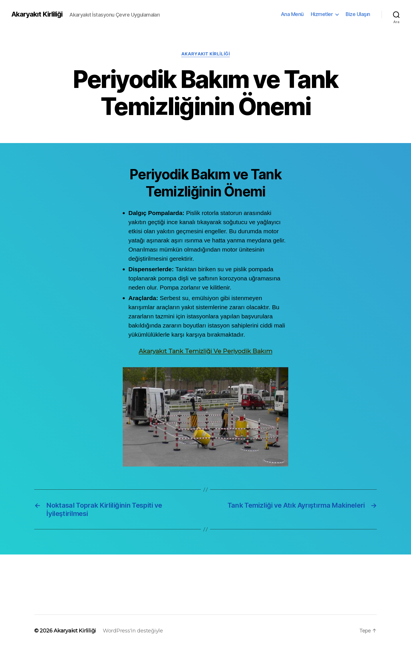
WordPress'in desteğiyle (133, 631)
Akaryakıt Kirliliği (37, 14)
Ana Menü (292, 14)
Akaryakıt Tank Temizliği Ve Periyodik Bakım (205, 351)
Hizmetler (322, 14)
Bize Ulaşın (358, 14)
